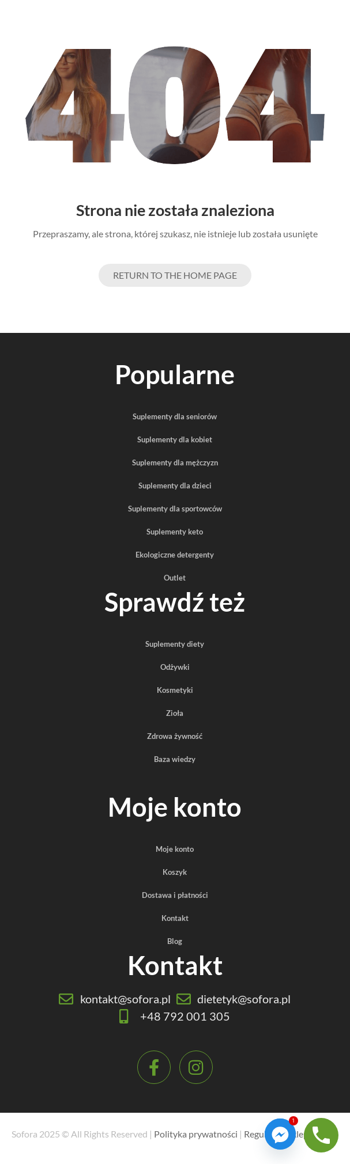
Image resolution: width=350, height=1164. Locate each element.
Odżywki (175, 667)
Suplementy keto (174, 531)
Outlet (175, 577)
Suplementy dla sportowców (175, 508)
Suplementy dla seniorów (175, 416)
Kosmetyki (175, 690)
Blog (174, 941)
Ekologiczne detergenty (175, 554)
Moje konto (175, 849)
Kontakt (175, 918)
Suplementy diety (174, 644)
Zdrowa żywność (174, 736)
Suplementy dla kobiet (174, 439)
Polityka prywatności (196, 1133)
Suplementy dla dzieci (175, 485)
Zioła (174, 713)
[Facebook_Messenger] (280, 1134)
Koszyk (175, 872)
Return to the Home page (175, 275)
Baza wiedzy (174, 759)
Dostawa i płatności (175, 895)
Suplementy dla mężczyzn (175, 462)
